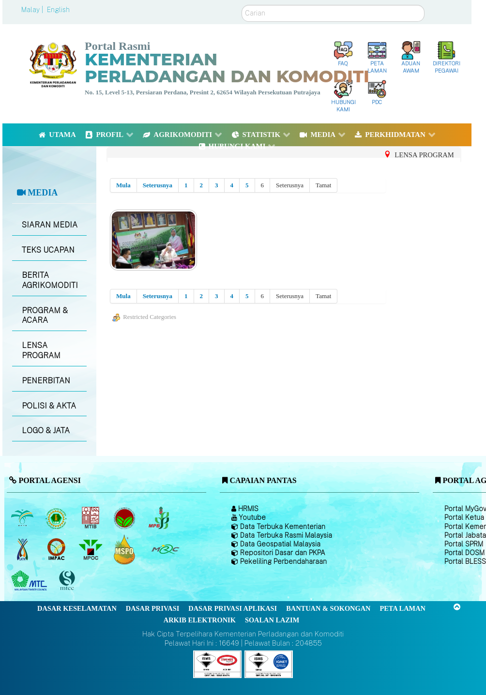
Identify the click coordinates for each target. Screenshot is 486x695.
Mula (123, 185)
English (58, 10)
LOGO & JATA (46, 430)
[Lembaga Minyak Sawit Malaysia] (23, 517)
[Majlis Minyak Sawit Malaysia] (91, 549)
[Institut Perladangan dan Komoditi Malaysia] (57, 549)
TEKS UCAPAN (48, 250)
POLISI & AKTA (49, 405)
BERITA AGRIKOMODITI (50, 280)
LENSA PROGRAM (41, 350)
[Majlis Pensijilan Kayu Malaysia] (68, 581)
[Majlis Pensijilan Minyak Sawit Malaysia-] (125, 549)
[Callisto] (217, 663)
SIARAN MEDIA (49, 224)
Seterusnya (157, 185)
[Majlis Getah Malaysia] (164, 549)
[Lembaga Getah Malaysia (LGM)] (57, 517)
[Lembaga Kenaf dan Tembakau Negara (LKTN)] (23, 549)
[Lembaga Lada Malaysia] (159, 517)
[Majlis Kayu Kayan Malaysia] (30, 580)
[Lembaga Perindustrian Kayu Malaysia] (91, 517)
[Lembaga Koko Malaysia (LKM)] (125, 517)
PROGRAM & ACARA (45, 315)
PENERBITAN (46, 380)
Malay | (33, 10)
